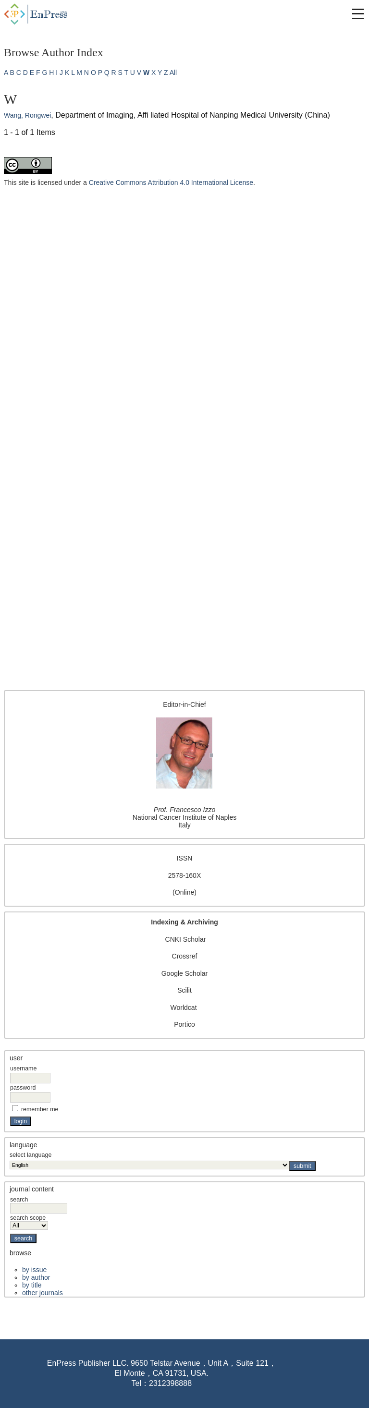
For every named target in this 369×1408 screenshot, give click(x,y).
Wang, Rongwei (27, 115)
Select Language (30, 1155)
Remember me (40, 1109)
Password (23, 1087)
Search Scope (29, 1221)
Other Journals (42, 1293)
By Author (36, 1277)
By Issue (34, 1270)
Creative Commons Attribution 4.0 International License (171, 182)
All (173, 72)
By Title (31, 1285)
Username (23, 1068)
